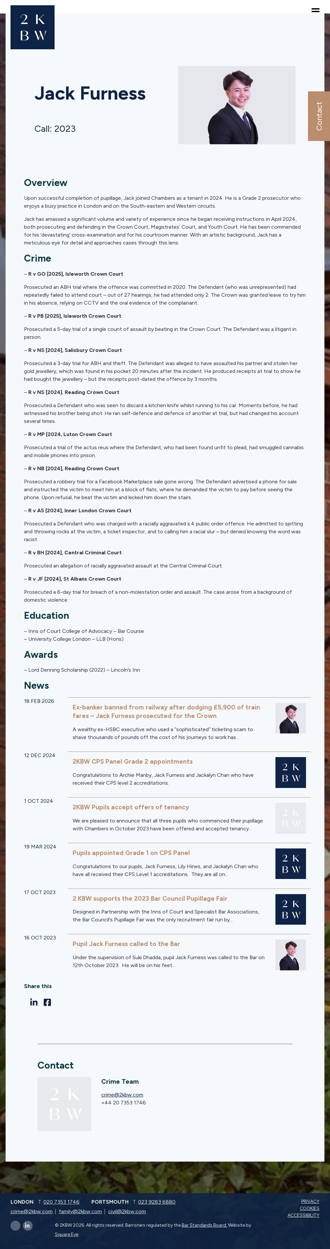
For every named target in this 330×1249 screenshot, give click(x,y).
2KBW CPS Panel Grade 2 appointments (134, 761)
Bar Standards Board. (204, 1225)
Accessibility (304, 1215)
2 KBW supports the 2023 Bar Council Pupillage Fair (152, 898)
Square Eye (66, 1234)
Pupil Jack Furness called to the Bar (127, 943)
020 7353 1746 (61, 1201)
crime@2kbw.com (122, 1094)
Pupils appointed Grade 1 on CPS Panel (132, 852)
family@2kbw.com (80, 1211)
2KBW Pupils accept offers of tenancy (132, 807)
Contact (318, 116)
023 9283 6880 (157, 1201)
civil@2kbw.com (127, 1211)
